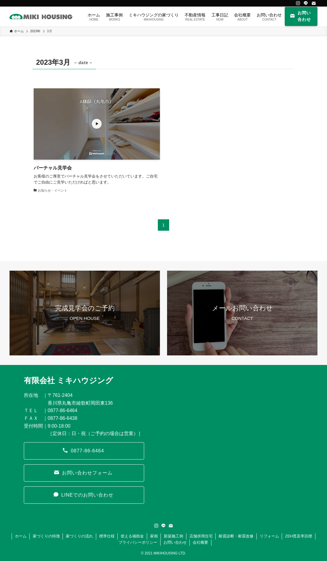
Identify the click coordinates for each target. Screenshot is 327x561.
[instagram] (298, 3)
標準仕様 (107, 536)
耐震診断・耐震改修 (236, 536)
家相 (154, 536)
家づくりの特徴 (46, 536)
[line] (306, 3)
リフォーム (269, 536)
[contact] (313, 3)
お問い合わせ (175, 542)
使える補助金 (132, 536)
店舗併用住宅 (201, 536)
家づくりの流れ (79, 536)
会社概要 (200, 542)
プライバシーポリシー (138, 542)
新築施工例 (173, 536)
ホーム (21, 536)
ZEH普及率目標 (298, 536)
